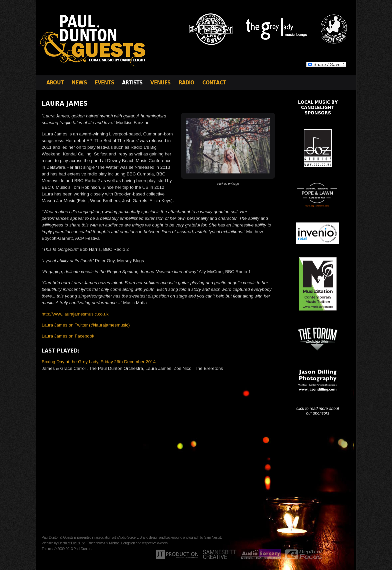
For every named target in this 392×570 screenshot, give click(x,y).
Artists (132, 82)
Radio (186, 82)
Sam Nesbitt (212, 537)
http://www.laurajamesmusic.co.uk (75, 314)
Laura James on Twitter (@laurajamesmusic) (86, 325)
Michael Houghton (122, 543)
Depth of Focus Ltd (71, 543)
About (55, 82)
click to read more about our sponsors (317, 411)
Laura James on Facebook (68, 336)
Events (104, 82)
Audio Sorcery (128, 537)
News (79, 82)
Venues (160, 82)
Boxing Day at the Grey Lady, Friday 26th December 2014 (99, 361)
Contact (214, 82)
